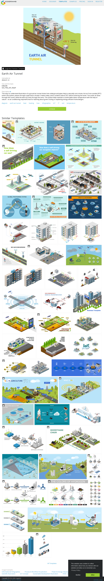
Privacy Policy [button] (75, 570)
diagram (4, 103)
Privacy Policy (6, 580)
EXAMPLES (73, 2)
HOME (44, 2)
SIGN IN (90, 2)
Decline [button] (78, 575)
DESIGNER (52, 2)
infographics (46, 103)
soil (63, 103)
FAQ (101, 580)
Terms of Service (16, 580)
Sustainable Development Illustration (45, 574)
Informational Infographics (11, 572)
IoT (54, 103)
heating (31, 103)
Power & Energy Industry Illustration (64, 572)
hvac (38, 103)
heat (24, 103)
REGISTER (99, 2)
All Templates (52, 563)
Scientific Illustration (8, 574)
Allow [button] (92, 575)
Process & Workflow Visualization (36, 572)
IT (58, 103)
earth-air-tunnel (15, 103)
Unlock (52, 109)
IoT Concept (24, 574)
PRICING (82, 2)
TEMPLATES (63, 2)
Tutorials (95, 580)
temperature (71, 103)
